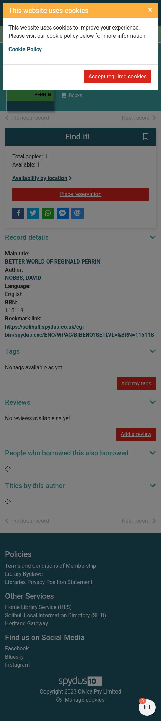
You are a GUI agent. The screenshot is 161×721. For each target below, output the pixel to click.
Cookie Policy (25, 49)
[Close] (150, 9)
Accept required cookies (117, 76)
